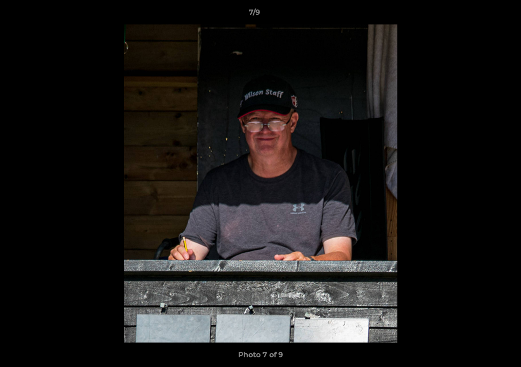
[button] (478, 14)
